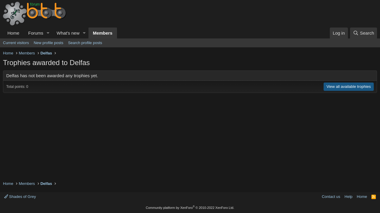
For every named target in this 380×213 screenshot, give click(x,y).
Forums (35, 33)
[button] (48, 33)
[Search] (363, 33)
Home (13, 33)
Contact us (331, 196)
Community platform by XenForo (190, 207)
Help (349, 196)
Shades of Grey (20, 196)
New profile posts (48, 43)
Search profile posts (85, 43)
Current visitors (16, 43)
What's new (68, 33)
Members (103, 33)
